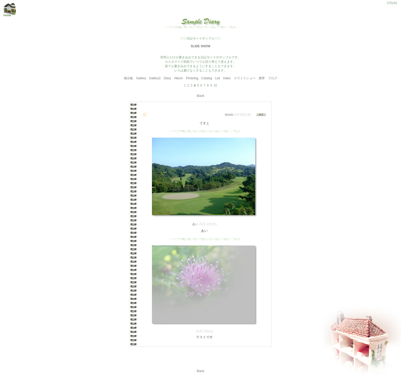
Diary (167, 78)
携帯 (262, 78)
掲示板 (128, 78)
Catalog (206, 78)
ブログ (272, 78)
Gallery (141, 78)
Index (226, 78)
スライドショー (245, 78)
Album (178, 78)
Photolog (192, 78)
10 (215, 85)
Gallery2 (155, 78)
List (217, 78)
